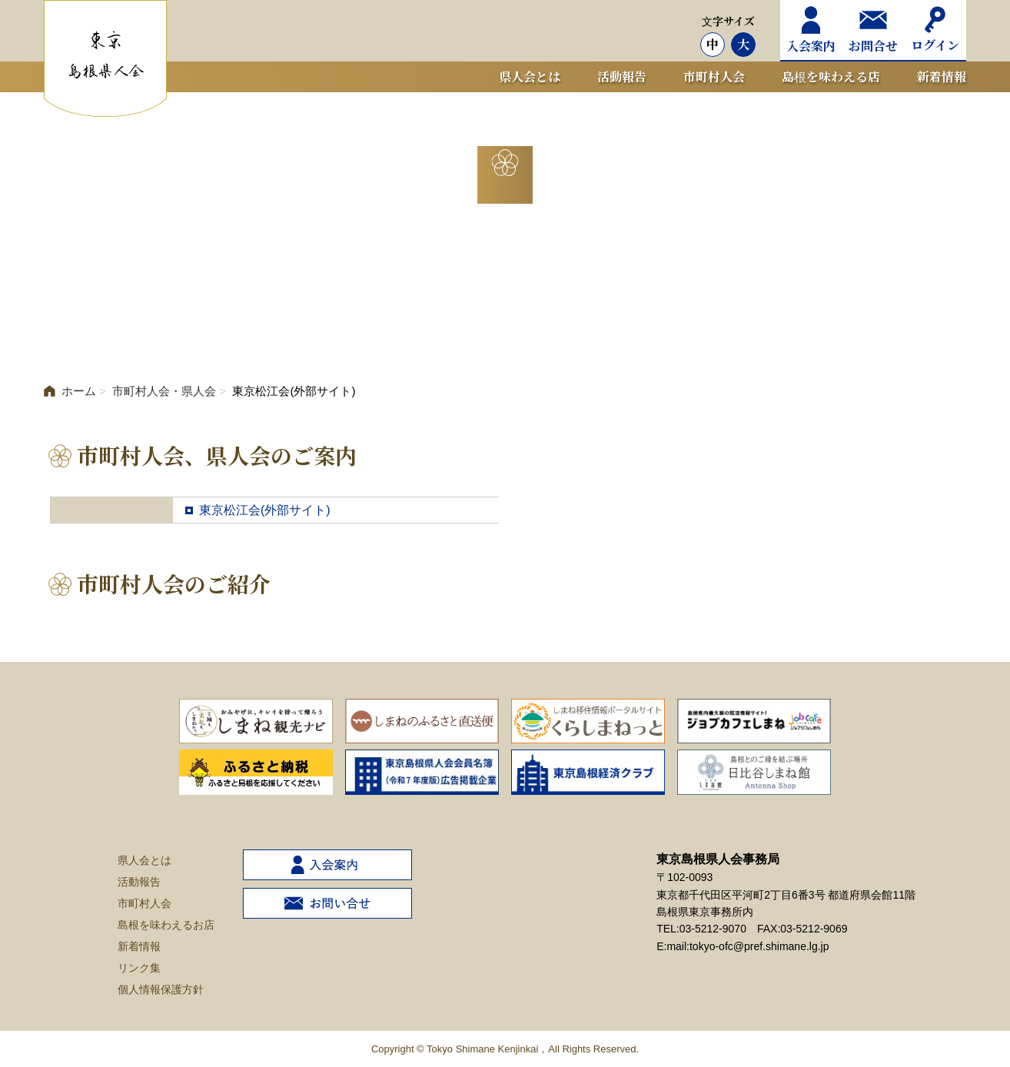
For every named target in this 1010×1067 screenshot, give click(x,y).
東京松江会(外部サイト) (265, 510)
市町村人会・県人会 (164, 390)
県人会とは (529, 76)
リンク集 (139, 968)
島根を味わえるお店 (166, 925)
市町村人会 (714, 76)
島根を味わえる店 (831, 76)
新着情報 (941, 76)
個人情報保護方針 (161, 989)
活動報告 (621, 76)
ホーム (70, 390)
